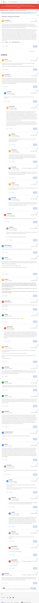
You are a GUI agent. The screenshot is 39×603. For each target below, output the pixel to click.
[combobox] (22, 2)
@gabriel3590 (15, 373)
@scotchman (11, 172)
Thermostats (12, 10)
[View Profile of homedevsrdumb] (9, 432)
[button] (3, 46)
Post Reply (33, 588)
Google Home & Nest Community (11, 6)
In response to (11, 94)
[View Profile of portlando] (13, 167)
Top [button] (2, 593)
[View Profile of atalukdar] (11, 227)
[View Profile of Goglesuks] (9, 213)
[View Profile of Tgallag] (6, 314)
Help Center (28, 12)
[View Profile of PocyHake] (9, 465)
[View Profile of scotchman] (14, 150)
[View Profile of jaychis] (6, 395)
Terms (12, 602)
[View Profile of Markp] (6, 444)
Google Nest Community (5, 2)
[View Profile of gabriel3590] (7, 301)
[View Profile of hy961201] (9, 91)
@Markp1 (19, 551)
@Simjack (11, 373)
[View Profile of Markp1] (11, 480)
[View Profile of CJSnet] (6, 257)
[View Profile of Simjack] (13, 134)
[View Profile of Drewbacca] (7, 20)
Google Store (16, 602)
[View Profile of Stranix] (6, 59)
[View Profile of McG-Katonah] (8, 245)
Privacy (8, 602)
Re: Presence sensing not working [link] (20, 10)
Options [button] (37, 10)
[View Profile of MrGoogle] (13, 197)
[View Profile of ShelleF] (13, 183)
